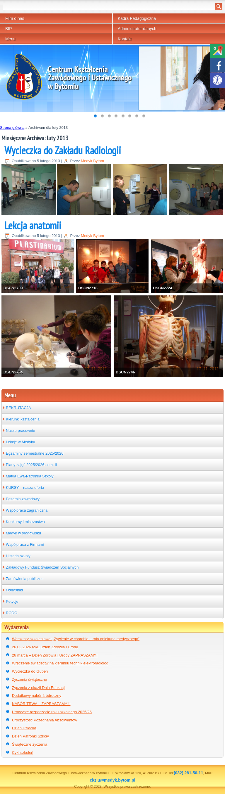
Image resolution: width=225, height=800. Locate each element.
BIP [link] (8, 28)
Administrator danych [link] (137, 28)
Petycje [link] (12, 601)
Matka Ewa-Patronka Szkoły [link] (30, 476)
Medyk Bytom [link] (92, 161)
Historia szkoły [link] (18, 556)
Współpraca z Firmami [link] (25, 544)
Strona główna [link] (12, 127)
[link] (217, 80)
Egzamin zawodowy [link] (23, 499)
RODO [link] (11, 613)
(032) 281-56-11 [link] (188, 772)
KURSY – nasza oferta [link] (25, 487)
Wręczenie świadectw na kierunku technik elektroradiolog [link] (60, 663)
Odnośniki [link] (14, 590)
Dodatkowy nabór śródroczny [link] (36, 695)
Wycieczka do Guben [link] (30, 671)
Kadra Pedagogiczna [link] (137, 18)
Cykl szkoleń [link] (22, 752)
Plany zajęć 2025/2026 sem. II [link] (31, 465)
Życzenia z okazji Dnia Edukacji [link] (38, 687)
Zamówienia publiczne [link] (25, 578)
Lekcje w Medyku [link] (20, 442)
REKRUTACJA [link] (18, 408)
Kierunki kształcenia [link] (23, 419)
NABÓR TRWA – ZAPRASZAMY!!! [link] (41, 704)
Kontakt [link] (125, 39)
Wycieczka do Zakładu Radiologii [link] (62, 150)
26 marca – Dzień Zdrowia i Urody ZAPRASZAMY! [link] (55, 655)
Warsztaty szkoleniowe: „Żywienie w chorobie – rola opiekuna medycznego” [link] (75, 639)
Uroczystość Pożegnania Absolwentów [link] (44, 720)
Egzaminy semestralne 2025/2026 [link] (35, 453)
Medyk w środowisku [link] (23, 533)
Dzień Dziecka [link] (24, 728)
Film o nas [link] (14, 18)
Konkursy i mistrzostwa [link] (25, 522)
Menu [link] (10, 39)
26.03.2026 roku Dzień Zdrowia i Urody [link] (45, 647)
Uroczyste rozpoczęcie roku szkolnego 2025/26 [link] (52, 712)
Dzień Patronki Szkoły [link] (30, 736)
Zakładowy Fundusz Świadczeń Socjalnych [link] (42, 567)
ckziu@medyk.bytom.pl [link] (112, 780)
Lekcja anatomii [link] (32, 225)
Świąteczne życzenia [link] (29, 744)
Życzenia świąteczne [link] (29, 679)
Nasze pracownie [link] (20, 430)
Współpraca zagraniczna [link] (26, 510)
